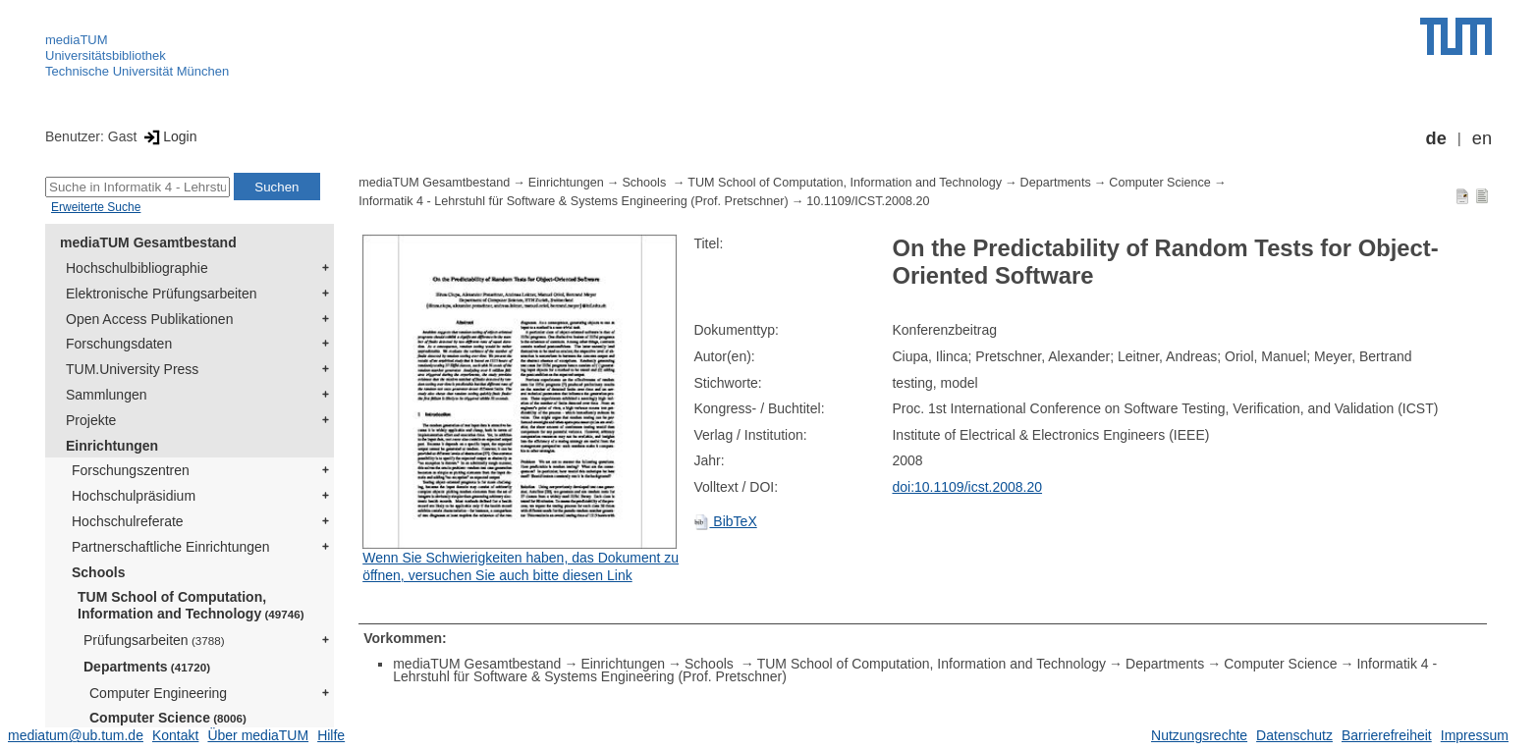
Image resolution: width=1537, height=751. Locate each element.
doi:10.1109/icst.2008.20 (967, 487)
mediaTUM (76, 39)
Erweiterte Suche (95, 207)
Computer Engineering (158, 693)
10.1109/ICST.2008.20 (867, 201)
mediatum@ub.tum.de (75, 735)
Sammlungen (106, 394)
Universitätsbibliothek (105, 55)
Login (168, 136)
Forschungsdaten (119, 343)
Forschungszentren (131, 470)
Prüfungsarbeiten (154, 640)
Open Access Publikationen (149, 319)
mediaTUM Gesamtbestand (148, 242)
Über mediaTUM (257, 735)
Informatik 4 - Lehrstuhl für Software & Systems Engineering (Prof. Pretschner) (573, 201)
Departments (146, 666)
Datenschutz (1294, 735)
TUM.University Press (132, 369)
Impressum (1475, 735)
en (1482, 138)
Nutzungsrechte (1199, 735)
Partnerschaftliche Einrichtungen (171, 547)
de (1436, 138)
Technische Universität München (137, 71)
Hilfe (331, 735)
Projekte (91, 420)
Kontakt (175, 735)
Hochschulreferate (128, 521)
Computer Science (168, 717)
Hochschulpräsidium (133, 496)
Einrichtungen (112, 446)
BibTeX (724, 521)
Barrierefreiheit (1387, 735)
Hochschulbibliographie (137, 268)
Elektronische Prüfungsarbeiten (161, 293)
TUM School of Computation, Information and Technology (191, 605)
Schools (98, 572)
